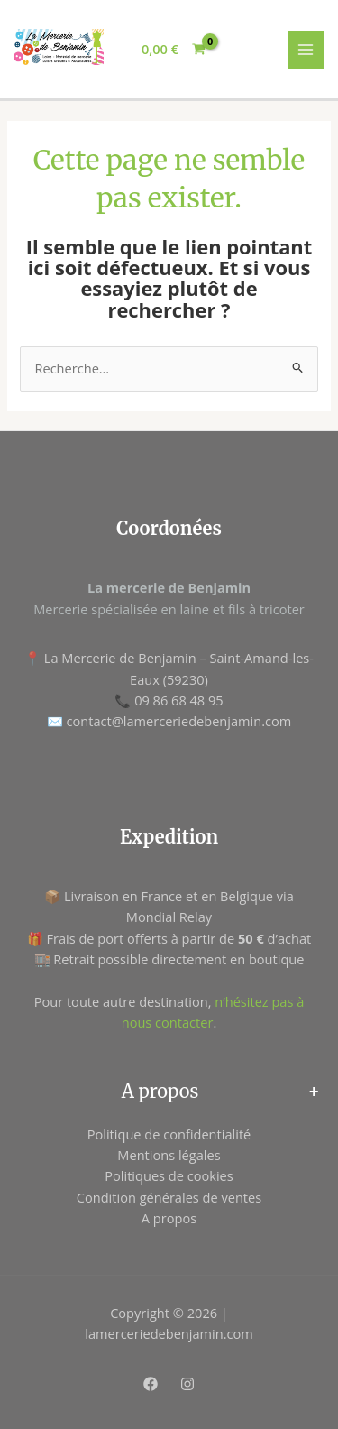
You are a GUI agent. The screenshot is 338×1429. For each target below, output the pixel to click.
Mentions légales (168, 1155)
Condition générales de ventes (169, 1197)
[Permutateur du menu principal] (306, 50)
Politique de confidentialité (169, 1134)
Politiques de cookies (169, 1175)
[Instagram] (187, 1384)
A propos (169, 1218)
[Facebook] (150, 1384)
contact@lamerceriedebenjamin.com (179, 721)
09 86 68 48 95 (179, 700)
